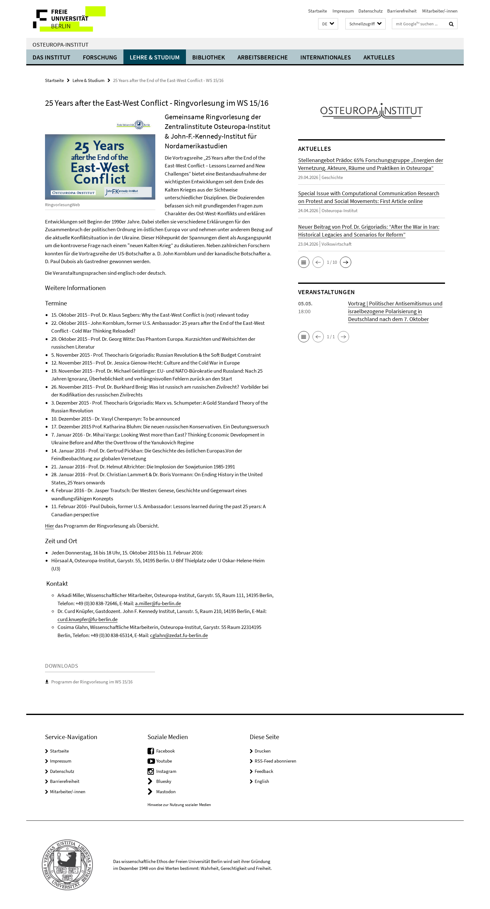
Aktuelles (379, 57)
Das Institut (51, 57)
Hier (49, 525)
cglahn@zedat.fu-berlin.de (179, 635)
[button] (328, 24)
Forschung (100, 57)
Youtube (164, 761)
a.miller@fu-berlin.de (158, 603)
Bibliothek (208, 57)
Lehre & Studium (155, 57)
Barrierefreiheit (402, 11)
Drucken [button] (263, 751)
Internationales (325, 57)
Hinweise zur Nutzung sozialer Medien (179, 804)
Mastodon (166, 791)
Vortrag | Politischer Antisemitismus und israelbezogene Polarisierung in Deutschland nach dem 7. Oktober (395, 311)
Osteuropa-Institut (60, 44)
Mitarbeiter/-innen (439, 11)
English (262, 781)
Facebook (165, 751)
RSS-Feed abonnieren (275, 761)
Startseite (317, 11)
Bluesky (163, 781)
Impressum (343, 11)
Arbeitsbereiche (263, 57)
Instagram (166, 771)
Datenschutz (370, 11)
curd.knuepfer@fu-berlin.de (88, 619)
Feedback (264, 771)
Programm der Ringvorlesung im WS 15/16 (91, 682)
